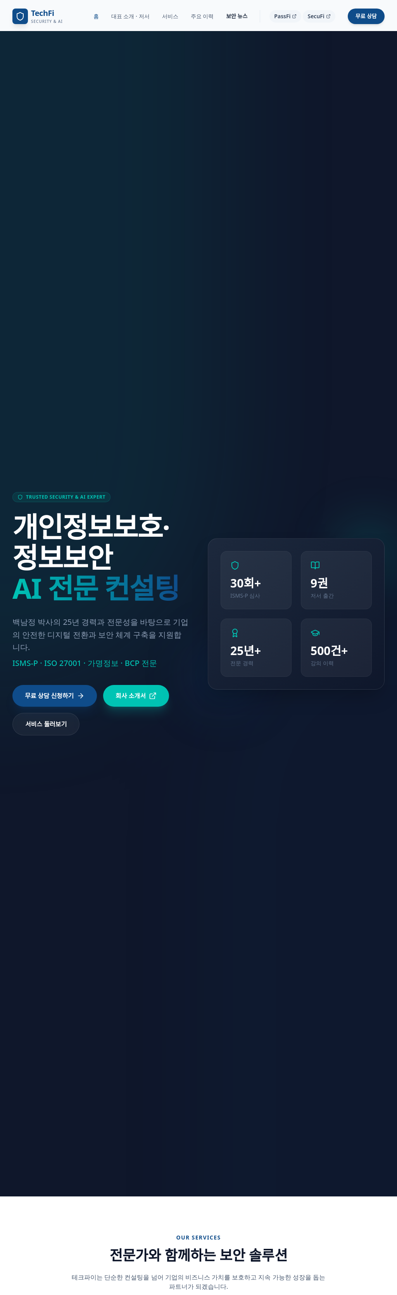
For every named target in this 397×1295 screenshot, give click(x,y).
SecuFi (318, 16)
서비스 (170, 16)
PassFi (285, 16)
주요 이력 (202, 16)
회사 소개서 (136, 696)
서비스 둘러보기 (46, 724)
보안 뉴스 (236, 16)
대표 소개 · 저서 (130, 16)
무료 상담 (366, 16)
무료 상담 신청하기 (55, 696)
